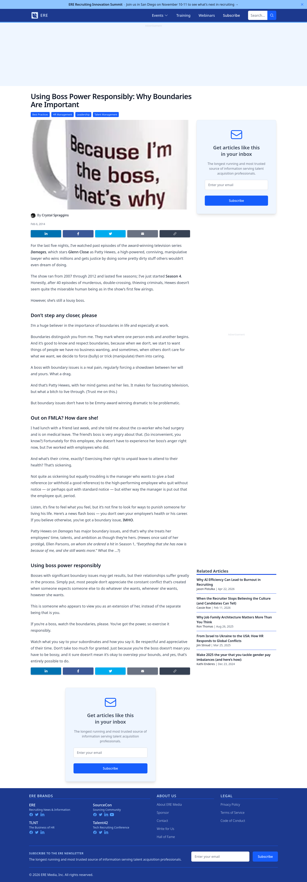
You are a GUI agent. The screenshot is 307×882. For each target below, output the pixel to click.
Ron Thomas (205, 626)
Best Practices (40, 114)
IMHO (128, 519)
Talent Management (106, 114)
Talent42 (100, 822)
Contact (162, 820)
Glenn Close (78, 251)
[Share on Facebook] (78, 233)
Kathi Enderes (206, 664)
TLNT (33, 822)
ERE (32, 804)
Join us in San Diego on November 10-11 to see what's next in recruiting (154, 4)
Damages (38, 251)
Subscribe (110, 768)
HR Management (62, 114)
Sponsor (163, 812)
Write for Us (165, 828)
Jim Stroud (203, 645)
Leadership (83, 114)
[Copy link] (175, 233)
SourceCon (102, 804)
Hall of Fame (166, 837)
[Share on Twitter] (110, 233)
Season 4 (173, 276)
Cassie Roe (204, 608)
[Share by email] (142, 233)
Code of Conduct (233, 820)
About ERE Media (169, 804)
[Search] (271, 15)
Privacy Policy (230, 804)
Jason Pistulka (206, 589)
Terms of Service (233, 812)
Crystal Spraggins (55, 215)
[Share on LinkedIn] (46, 233)
